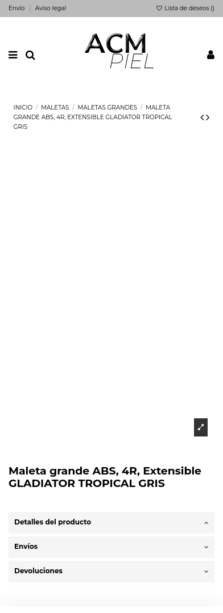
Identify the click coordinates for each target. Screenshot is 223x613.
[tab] (111, 523)
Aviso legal (50, 8)
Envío (17, 8)
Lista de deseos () (184, 8)
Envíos (111, 547)
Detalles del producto (111, 522)
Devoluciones (111, 571)
